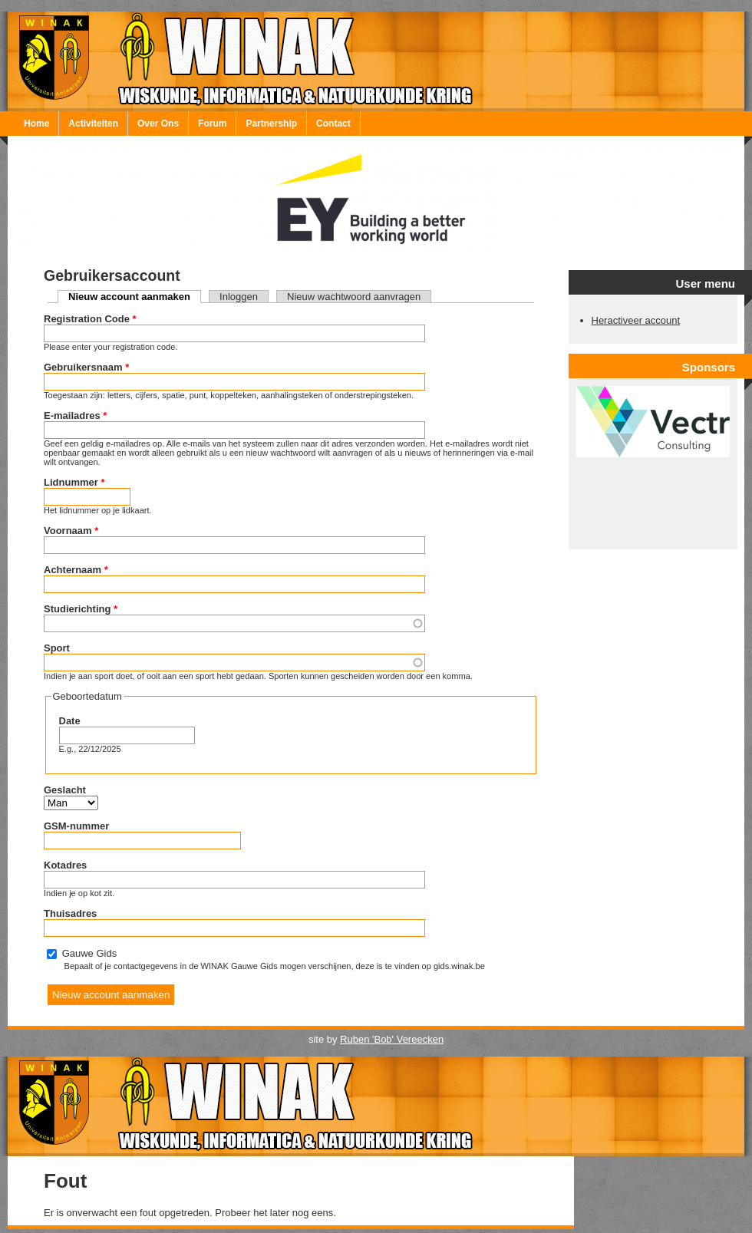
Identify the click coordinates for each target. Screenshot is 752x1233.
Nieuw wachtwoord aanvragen (354, 296)
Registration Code (90, 319)
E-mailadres (75, 415)
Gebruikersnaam (86, 367)
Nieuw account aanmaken (134, 296)
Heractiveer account (636, 320)
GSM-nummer (76, 826)
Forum (212, 123)
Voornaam (71, 530)
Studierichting (80, 609)
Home (36, 123)
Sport (57, 648)
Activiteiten (93, 123)
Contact (333, 123)
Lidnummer (74, 482)
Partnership (271, 123)
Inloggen (238, 296)
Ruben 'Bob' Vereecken (392, 1039)
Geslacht (65, 790)
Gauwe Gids (89, 953)
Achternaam (76, 569)
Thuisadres (70, 913)
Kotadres (65, 865)
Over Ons (158, 123)
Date (70, 721)
